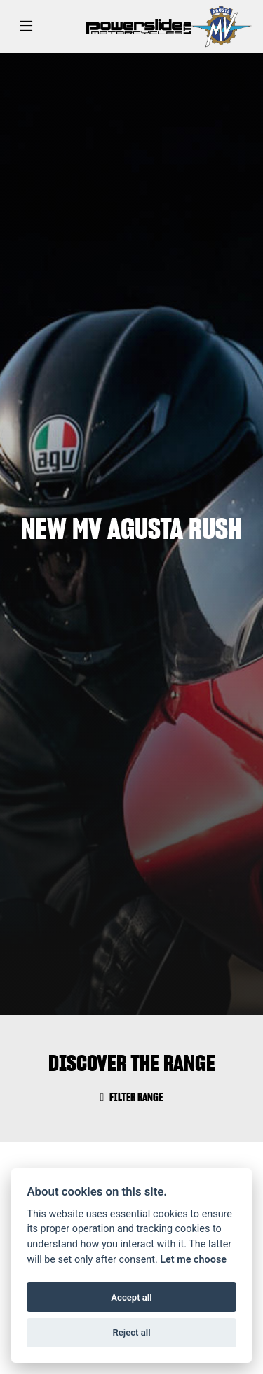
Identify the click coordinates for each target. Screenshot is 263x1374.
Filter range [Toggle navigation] (131, 1097)
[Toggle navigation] (26, 27)
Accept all (131, 1297)
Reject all (131, 1332)
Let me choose (193, 1260)
